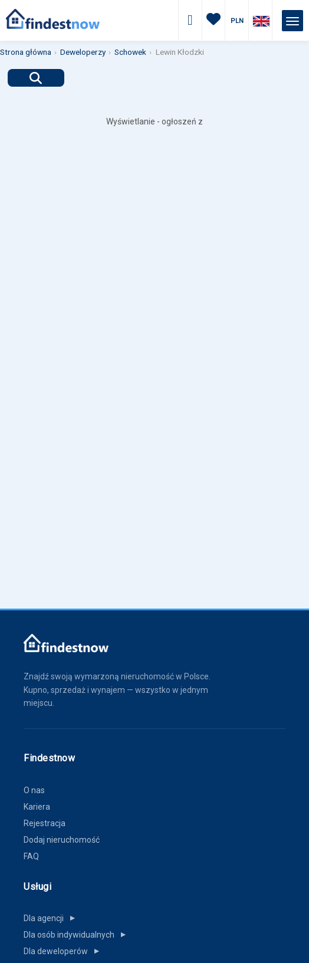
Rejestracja (44, 823)
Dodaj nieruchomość (62, 839)
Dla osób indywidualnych (77, 934)
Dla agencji (52, 918)
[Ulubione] (213, 21)
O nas (34, 790)
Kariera (37, 806)
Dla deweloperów (64, 951)
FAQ (31, 856)
